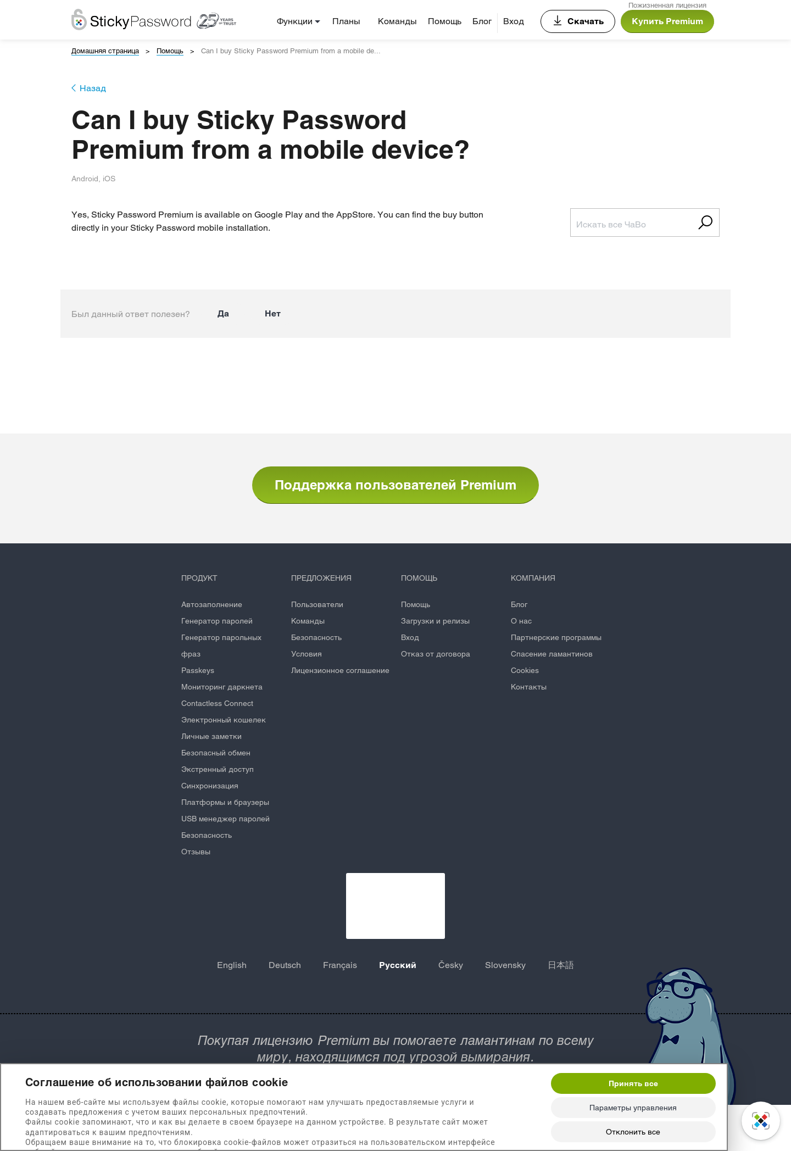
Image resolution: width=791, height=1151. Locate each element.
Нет (273, 313)
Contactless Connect (217, 703)
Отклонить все (633, 1131)
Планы (346, 21)
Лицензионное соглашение (340, 670)
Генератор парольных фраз (221, 645)
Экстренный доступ (217, 769)
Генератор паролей (217, 620)
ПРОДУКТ (199, 578)
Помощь (444, 21)
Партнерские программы (556, 637)
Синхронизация (209, 785)
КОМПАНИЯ (533, 578)
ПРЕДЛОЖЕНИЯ (321, 578)
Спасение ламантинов (552, 653)
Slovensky (505, 965)
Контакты (529, 686)
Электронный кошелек (223, 719)
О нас (521, 620)
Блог (482, 21)
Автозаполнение (211, 604)
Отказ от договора (435, 653)
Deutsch (285, 965)
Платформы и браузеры (225, 802)
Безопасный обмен (215, 752)
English (232, 965)
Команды (397, 21)
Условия (306, 653)
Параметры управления (633, 1107)
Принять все (633, 1083)
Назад (93, 88)
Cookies (525, 670)
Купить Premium (667, 21)
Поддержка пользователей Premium (395, 484)
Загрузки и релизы (435, 620)
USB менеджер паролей (225, 818)
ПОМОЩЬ (419, 578)
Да (223, 313)
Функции (295, 21)
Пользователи (317, 604)
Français (340, 965)
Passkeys (197, 670)
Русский (397, 965)
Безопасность (206, 835)
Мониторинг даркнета (222, 686)
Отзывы (195, 851)
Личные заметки (211, 736)
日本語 (561, 965)
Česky (450, 965)
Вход (513, 21)
